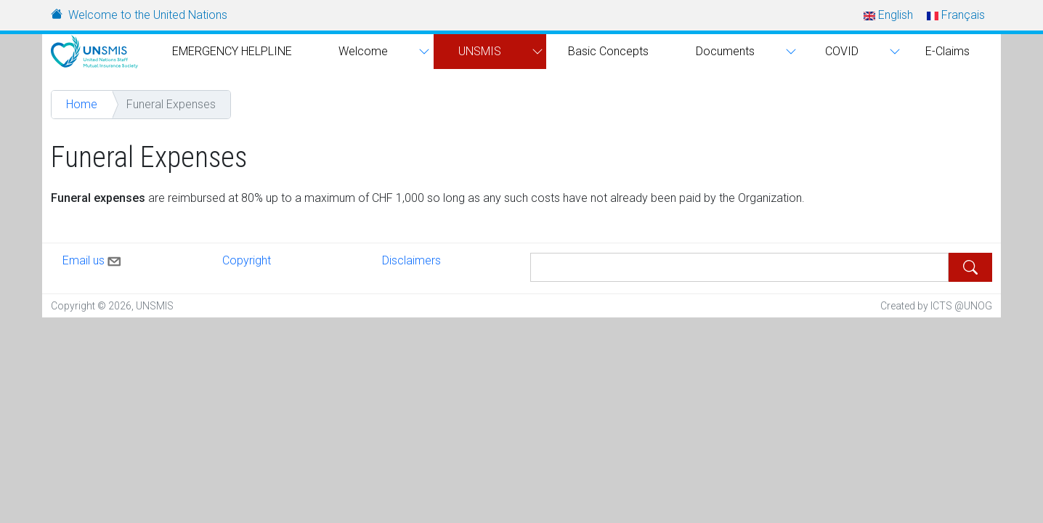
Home (81, 104)
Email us (92, 259)
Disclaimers (411, 260)
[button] (423, 51)
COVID (842, 51)
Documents (725, 51)
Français (956, 15)
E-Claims (947, 51)
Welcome (363, 51)
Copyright (246, 260)
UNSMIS (479, 51)
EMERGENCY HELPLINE (232, 51)
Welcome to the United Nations (147, 15)
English (888, 15)
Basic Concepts (608, 51)
